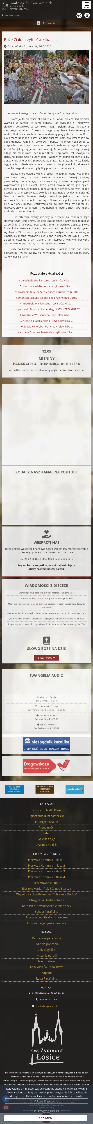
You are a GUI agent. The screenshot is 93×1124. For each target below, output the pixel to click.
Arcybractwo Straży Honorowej (47, 917)
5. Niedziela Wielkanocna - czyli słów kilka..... (46, 286)
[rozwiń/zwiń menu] (86, 5)
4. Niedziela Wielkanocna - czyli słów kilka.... (46, 303)
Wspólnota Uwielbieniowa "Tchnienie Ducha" (46, 894)
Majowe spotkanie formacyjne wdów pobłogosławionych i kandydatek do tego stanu (46, 653)
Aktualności (49, 23)
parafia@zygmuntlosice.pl (49, 1006)
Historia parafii (47, 955)
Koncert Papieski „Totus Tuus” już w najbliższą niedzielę (46, 639)
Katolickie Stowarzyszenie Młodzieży (46, 906)
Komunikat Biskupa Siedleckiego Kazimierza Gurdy (46, 298)
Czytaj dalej (46, 681)
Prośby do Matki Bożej (46, 810)
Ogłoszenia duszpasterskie (46, 816)
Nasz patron (46, 961)
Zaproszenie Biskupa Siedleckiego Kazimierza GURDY (46, 292)
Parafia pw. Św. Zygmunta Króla (27, 5)
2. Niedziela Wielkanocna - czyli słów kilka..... (46, 321)
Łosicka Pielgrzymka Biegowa (46, 923)
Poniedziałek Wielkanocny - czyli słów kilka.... (46, 326)
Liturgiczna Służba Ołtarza (46, 900)
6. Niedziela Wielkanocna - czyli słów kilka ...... (46, 280)
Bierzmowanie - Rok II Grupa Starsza (46, 889)
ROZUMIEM (46, 1118)
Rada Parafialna (46, 978)
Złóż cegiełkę (46, 950)
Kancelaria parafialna (46, 938)
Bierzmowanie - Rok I (47, 883)
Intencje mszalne (46, 822)
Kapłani (47, 973)
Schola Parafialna (46, 912)
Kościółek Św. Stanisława (46, 967)
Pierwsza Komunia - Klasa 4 (46, 877)
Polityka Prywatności (46, 1101)
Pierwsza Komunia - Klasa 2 (46, 866)
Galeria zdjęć (46, 839)
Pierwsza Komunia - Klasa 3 (46, 871)
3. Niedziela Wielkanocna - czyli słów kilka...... (46, 315)
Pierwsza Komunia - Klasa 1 (46, 860)
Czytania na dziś (46, 845)
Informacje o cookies (46, 1110)
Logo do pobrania (47, 944)
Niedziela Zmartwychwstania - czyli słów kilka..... (46, 332)
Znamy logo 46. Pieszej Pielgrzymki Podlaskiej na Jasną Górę (46, 633)
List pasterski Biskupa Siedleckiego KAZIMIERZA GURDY (46, 309)
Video (46, 833)
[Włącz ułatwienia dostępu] (88, 15)
